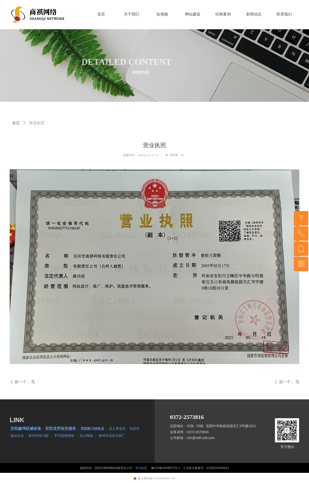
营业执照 (141, 468)
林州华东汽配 (38, 435)
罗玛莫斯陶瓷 (64, 435)
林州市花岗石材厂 (112, 435)
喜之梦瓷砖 (117, 428)
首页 (16, 123)
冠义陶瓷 (86, 435)
